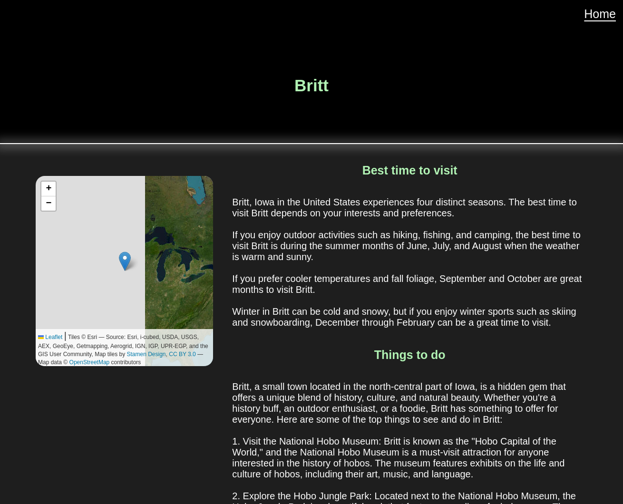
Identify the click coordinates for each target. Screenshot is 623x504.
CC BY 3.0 (182, 354)
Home (600, 13)
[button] (125, 261)
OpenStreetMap (89, 362)
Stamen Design (146, 354)
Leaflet (50, 337)
